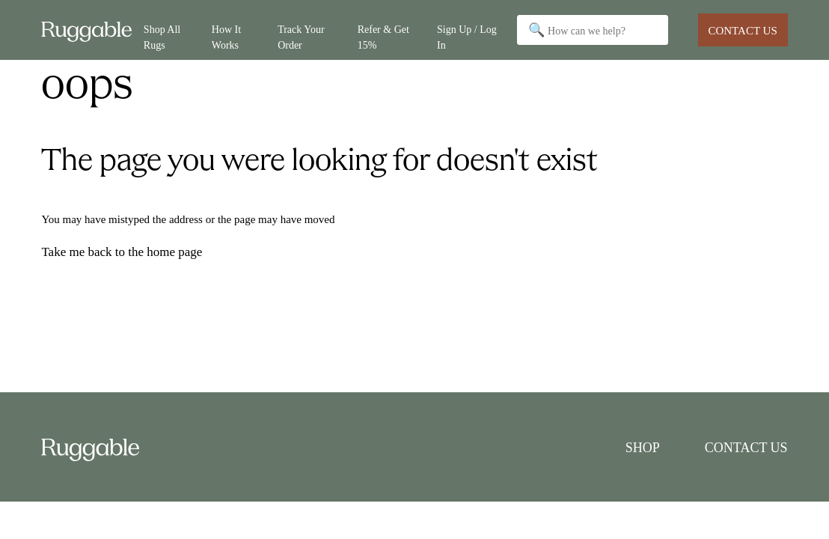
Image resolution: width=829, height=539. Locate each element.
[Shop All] (172, 30)
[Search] (592, 30)
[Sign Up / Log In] (469, 30)
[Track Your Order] (312, 30)
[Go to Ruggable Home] (92, 30)
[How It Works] (239, 30)
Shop (642, 447)
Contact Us (742, 31)
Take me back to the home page (121, 252)
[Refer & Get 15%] (391, 30)
